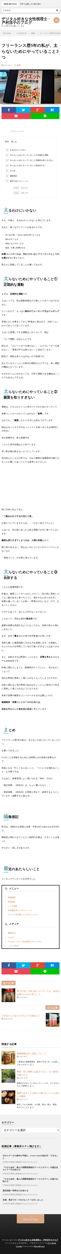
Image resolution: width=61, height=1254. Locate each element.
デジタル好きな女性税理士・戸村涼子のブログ (26, 20)
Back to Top (30, 1219)
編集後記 (11, 176)
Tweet (13, 131)
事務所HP (12, 933)
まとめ (10, 171)
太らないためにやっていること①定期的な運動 (26, 155)
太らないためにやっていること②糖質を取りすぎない (29, 160)
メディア (20, 193)
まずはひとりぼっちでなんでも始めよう (21, 1015)
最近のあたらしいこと (16, 181)
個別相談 (11, 902)
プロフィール (13, 1230)
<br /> (11, 485)
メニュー (20, 188)
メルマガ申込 (13, 946)
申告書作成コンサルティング (20, 910)
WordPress (39, 1246)
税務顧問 (11, 897)
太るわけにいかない (15, 150)
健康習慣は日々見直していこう (32, 1053)
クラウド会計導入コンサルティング (22, 914)
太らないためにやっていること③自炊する (25, 165)
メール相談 (12, 906)
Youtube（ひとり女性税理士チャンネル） (25, 941)
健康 (19, 65)
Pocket (20, 131)
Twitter (11, 937)
